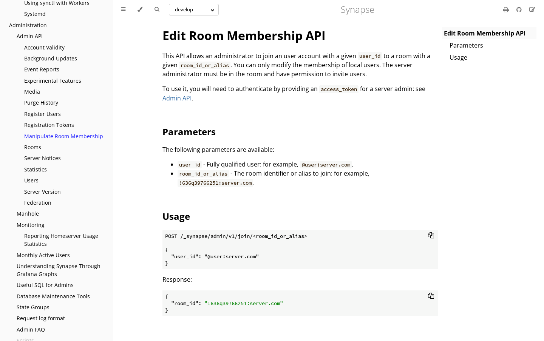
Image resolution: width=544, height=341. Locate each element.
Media (32, 91)
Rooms (32, 147)
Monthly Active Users (43, 255)
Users (31, 180)
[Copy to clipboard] (431, 236)
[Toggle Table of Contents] (123, 9)
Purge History (41, 102)
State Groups (33, 307)
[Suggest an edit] (532, 9)
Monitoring (31, 224)
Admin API (30, 36)
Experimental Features (52, 80)
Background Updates (50, 58)
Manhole (28, 213)
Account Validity (44, 47)
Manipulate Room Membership (63, 136)
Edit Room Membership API (244, 35)
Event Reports (41, 69)
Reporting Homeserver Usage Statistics (61, 239)
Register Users (42, 113)
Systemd (35, 13)
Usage (458, 57)
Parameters (466, 45)
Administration (28, 25)
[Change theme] (139, 9)
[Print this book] (506, 9)
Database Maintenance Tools (53, 296)
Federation (37, 202)
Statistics (35, 169)
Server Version (42, 191)
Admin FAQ (31, 329)
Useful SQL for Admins (45, 285)
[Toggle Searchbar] (156, 9)
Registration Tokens (49, 124)
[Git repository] (519, 9)
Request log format (41, 318)
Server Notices (42, 158)
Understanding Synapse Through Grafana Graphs (58, 270)
